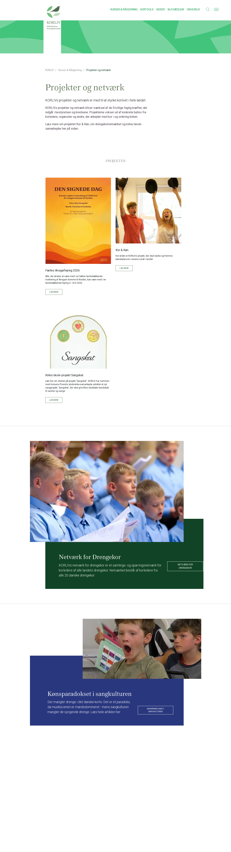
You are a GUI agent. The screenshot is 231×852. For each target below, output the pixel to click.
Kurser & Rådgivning (123, 9)
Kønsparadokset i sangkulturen (155, 710)
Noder (160, 9)
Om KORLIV (193, 9)
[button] (205, 9)
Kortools (147, 9)
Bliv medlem (176, 9)
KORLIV (49, 70)
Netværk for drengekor (185, 566)
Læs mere (53, 292)
